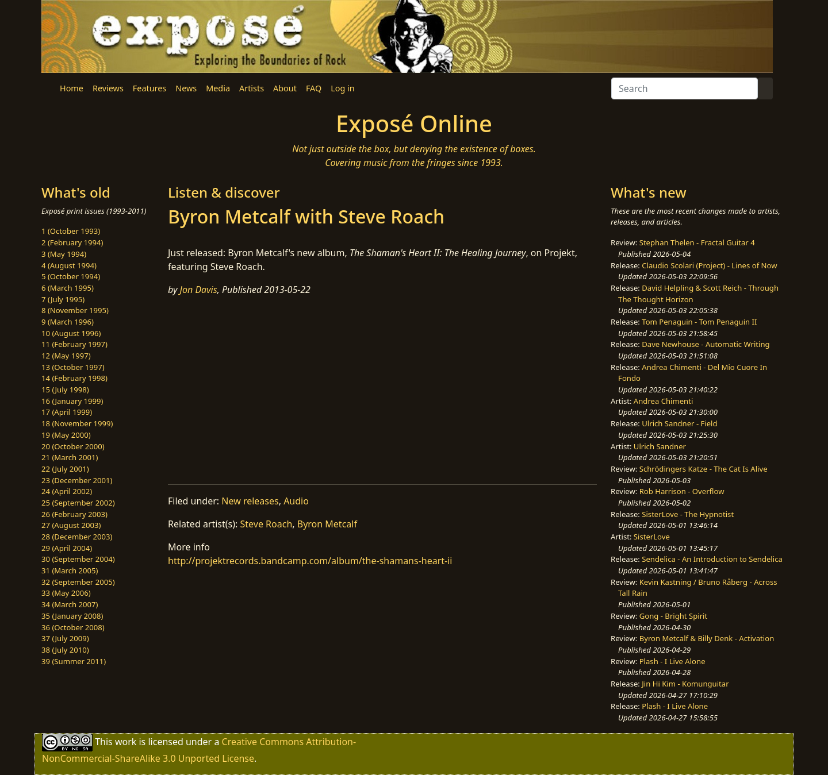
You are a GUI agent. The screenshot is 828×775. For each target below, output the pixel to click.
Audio (296, 501)
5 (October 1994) (70, 276)
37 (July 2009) (65, 638)
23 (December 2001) (76, 480)
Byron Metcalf (327, 524)
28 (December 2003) (76, 536)
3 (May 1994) (63, 254)
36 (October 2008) (73, 627)
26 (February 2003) (74, 514)
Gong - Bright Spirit (673, 616)
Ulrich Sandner (660, 446)
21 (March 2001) (69, 457)
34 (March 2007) (69, 604)
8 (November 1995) (75, 310)
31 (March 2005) (69, 570)
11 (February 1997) (74, 344)
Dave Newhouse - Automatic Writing (705, 344)
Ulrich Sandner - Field (679, 423)
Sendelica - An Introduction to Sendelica (712, 559)
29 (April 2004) (66, 548)
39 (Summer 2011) (73, 661)
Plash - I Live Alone (672, 661)
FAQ (313, 88)
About (285, 88)
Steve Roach (266, 524)
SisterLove (652, 536)
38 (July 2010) (65, 650)
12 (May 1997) (66, 355)
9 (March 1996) (67, 322)
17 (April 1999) (66, 412)
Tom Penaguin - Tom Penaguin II (699, 322)
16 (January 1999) (72, 401)
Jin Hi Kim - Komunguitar (685, 683)
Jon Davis (198, 289)
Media (218, 88)
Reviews (108, 88)
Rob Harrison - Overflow (681, 491)
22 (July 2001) (65, 469)
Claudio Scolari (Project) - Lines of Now (709, 265)
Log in (342, 88)
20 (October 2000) (73, 446)
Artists (251, 88)
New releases (249, 501)
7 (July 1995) (63, 299)
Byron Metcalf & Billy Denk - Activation (707, 638)
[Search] (684, 88)
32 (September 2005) (78, 582)
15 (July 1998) (65, 389)
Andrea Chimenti (663, 401)
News (186, 88)
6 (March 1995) (67, 288)
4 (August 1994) (69, 265)
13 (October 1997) (73, 367)
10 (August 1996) (71, 333)
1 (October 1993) (70, 231)
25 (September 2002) (78, 503)
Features (149, 88)
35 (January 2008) (72, 616)
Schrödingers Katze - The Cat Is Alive (703, 469)
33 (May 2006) (66, 593)
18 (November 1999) (77, 423)
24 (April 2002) (66, 491)
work (125, 741)
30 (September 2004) (78, 559)
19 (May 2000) (66, 435)
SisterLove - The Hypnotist (688, 514)
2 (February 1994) (72, 242)
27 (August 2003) (71, 525)
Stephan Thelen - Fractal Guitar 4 (697, 242)
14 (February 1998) (74, 378)
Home (71, 88)
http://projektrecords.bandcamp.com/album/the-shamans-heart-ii (310, 560)
